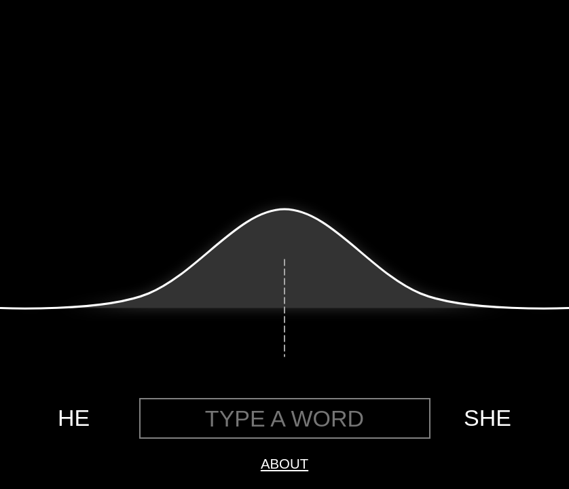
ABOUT (284, 463)
